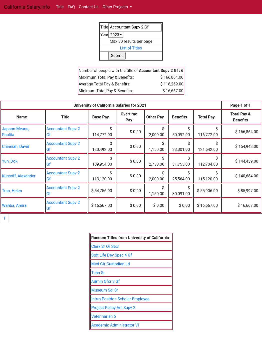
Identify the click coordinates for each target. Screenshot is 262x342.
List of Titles (131, 48)
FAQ (71, 6)
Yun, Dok (9, 161)
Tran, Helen (12, 190)
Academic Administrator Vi (115, 325)
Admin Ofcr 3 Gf (105, 281)
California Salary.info (27, 7)
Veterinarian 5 (103, 316)
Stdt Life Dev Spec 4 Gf (111, 255)
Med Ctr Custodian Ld (110, 264)
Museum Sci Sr (104, 290)
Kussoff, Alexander (18, 176)
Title (60, 6)
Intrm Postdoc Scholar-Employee (120, 299)
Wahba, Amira (14, 205)
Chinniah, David (15, 146)
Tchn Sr (98, 272)
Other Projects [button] (115, 6)
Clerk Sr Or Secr (105, 246)
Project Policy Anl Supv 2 (113, 307)
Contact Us (89, 6)
